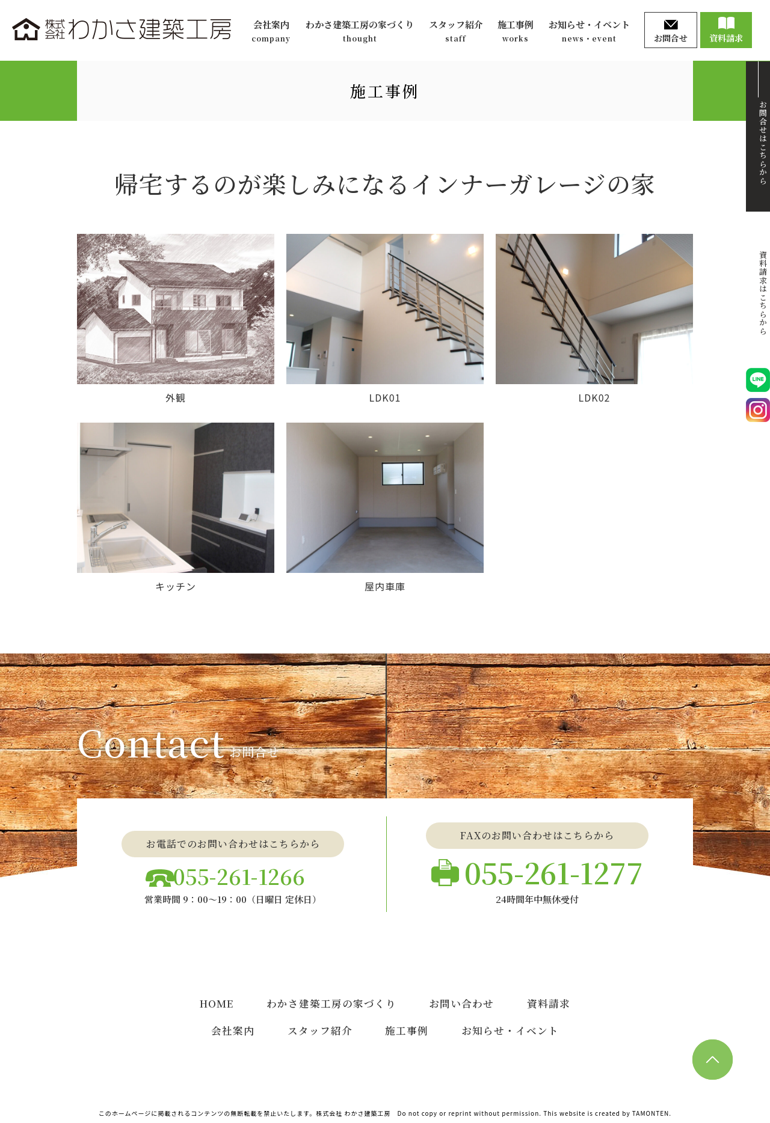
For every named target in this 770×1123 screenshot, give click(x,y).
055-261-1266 (242, 872)
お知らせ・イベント (589, 31)
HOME (217, 1002)
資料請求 (726, 30)
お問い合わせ (462, 1002)
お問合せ (671, 32)
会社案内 (271, 31)
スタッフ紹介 (456, 31)
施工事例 (515, 31)
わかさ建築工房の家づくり (360, 31)
